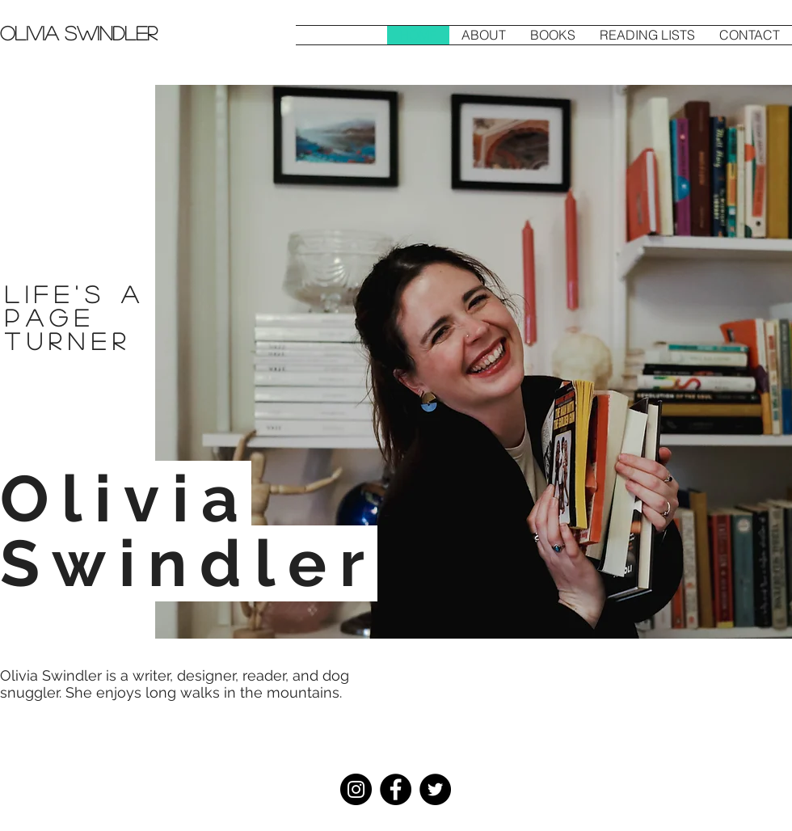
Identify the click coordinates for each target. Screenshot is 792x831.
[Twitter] (435, 789)
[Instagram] (356, 789)
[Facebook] (395, 789)
